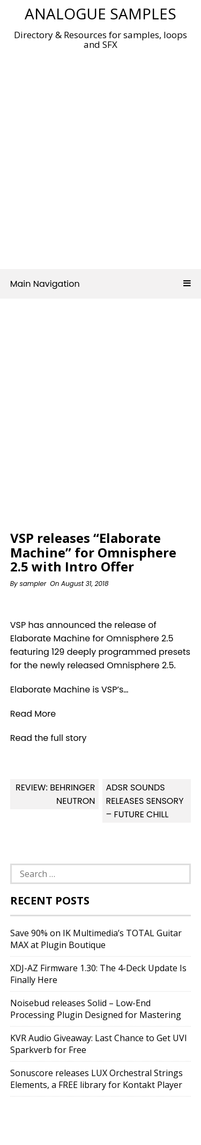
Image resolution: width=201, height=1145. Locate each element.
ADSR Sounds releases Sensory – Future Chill (144, 801)
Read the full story (48, 738)
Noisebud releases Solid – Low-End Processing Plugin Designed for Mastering (95, 1009)
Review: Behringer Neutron (55, 794)
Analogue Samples (100, 13)
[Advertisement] (100, 156)
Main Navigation (100, 284)
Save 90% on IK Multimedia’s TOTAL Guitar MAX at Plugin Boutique (96, 939)
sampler (32, 583)
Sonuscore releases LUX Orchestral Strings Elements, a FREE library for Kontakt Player (96, 1079)
